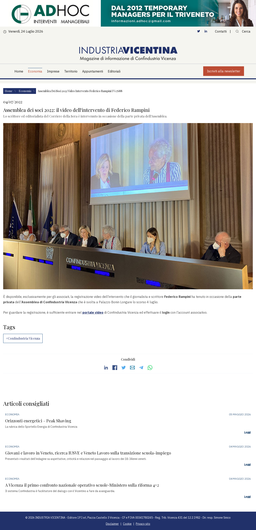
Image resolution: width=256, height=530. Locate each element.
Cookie (127, 524)
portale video (92, 312)
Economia (25, 91)
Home (9, 91)
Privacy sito (143, 524)
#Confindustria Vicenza (23, 338)
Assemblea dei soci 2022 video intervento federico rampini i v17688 (80, 91)
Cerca (243, 31)
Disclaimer (112, 524)
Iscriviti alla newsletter (223, 71)
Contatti (221, 31)
